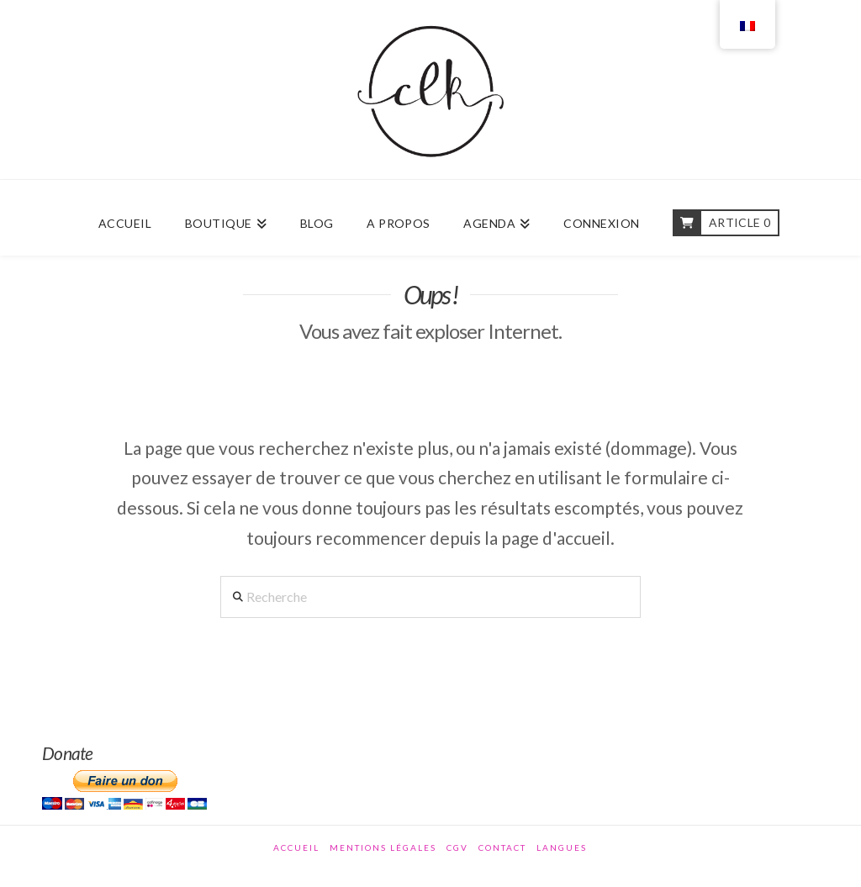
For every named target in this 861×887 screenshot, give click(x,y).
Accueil (296, 847)
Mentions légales (383, 847)
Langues (561, 847)
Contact (502, 847)
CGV (457, 847)
